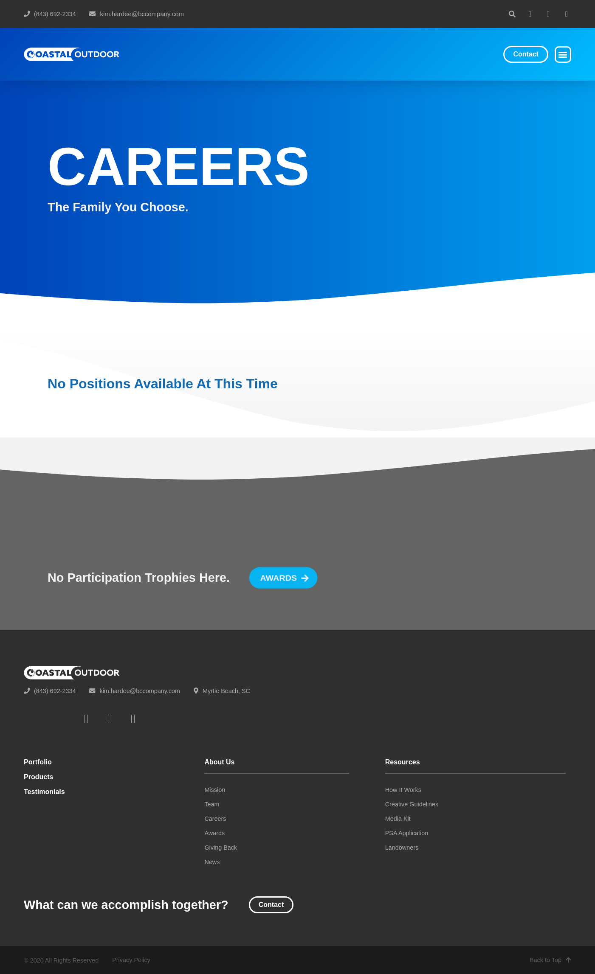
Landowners (401, 847)
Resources (402, 762)
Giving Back (220, 847)
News (212, 862)
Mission (214, 789)
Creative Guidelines (412, 804)
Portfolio (38, 762)
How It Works (403, 789)
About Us (219, 762)
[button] (512, 14)
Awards (214, 833)
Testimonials (44, 791)
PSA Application (407, 833)
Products (38, 776)
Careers (215, 818)
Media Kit (398, 818)
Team (211, 804)
